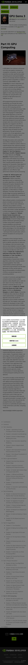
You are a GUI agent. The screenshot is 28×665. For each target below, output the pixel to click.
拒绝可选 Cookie (14, 341)
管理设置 (14, 336)
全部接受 (14, 345)
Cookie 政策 (5, 328)
